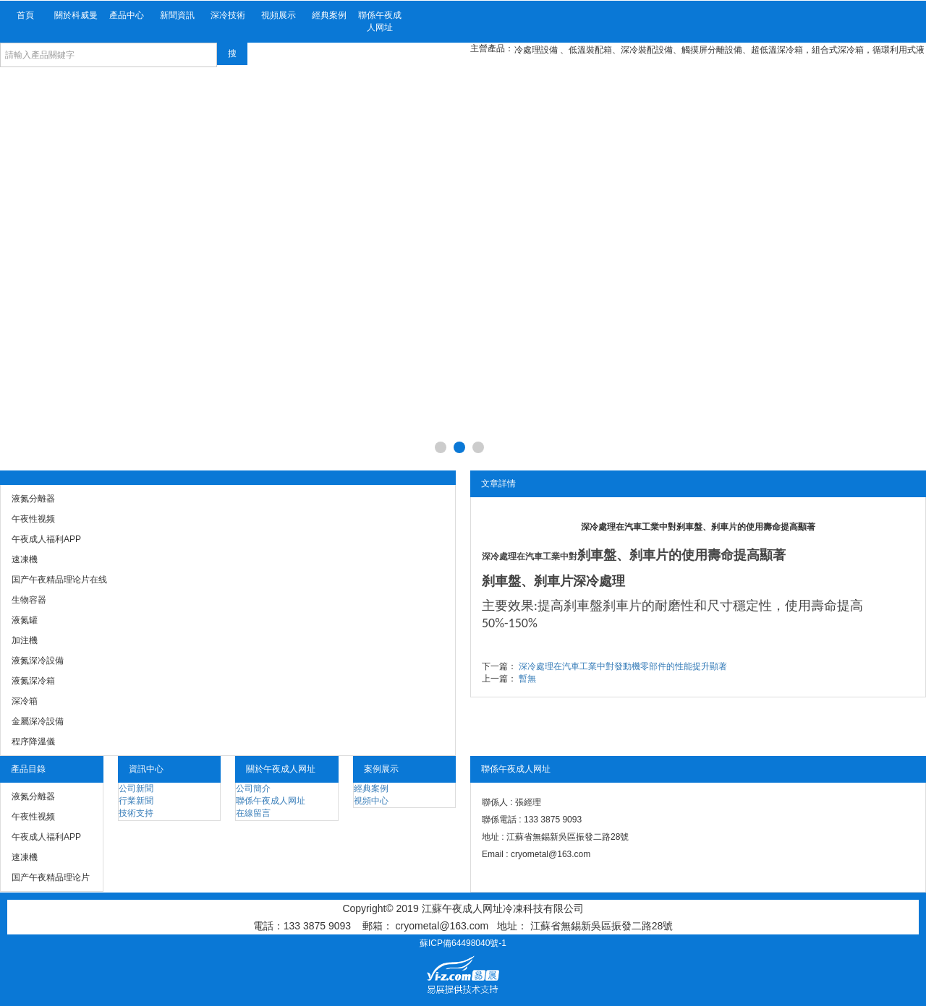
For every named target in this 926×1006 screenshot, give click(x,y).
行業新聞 (136, 801)
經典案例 (329, 15)
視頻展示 (278, 15)
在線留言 (253, 813)
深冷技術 (228, 15)
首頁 (25, 15)
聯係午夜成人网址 (380, 21)
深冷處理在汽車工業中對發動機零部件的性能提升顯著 (623, 666)
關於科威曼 (76, 15)
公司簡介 (253, 788)
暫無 (527, 679)
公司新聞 (136, 788)
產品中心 (126, 15)
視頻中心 (371, 801)
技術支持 (136, 813)
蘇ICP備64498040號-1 (463, 943)
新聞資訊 (177, 15)
